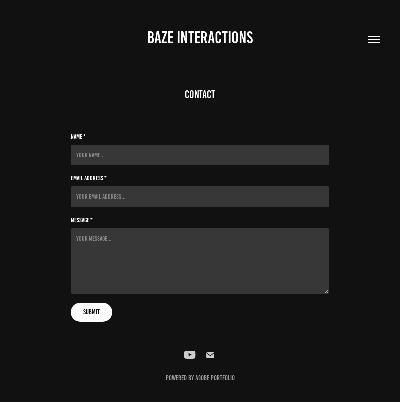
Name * (78, 136)
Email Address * (89, 178)
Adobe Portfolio (215, 378)
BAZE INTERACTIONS (200, 37)
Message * (82, 220)
